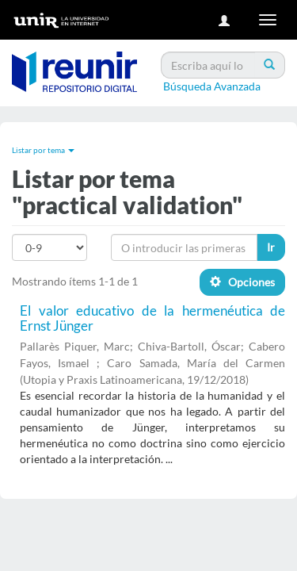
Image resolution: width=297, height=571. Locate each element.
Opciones (242, 282)
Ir (271, 247)
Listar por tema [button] (43, 150)
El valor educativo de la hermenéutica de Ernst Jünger (152, 318)
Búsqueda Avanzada (212, 86)
